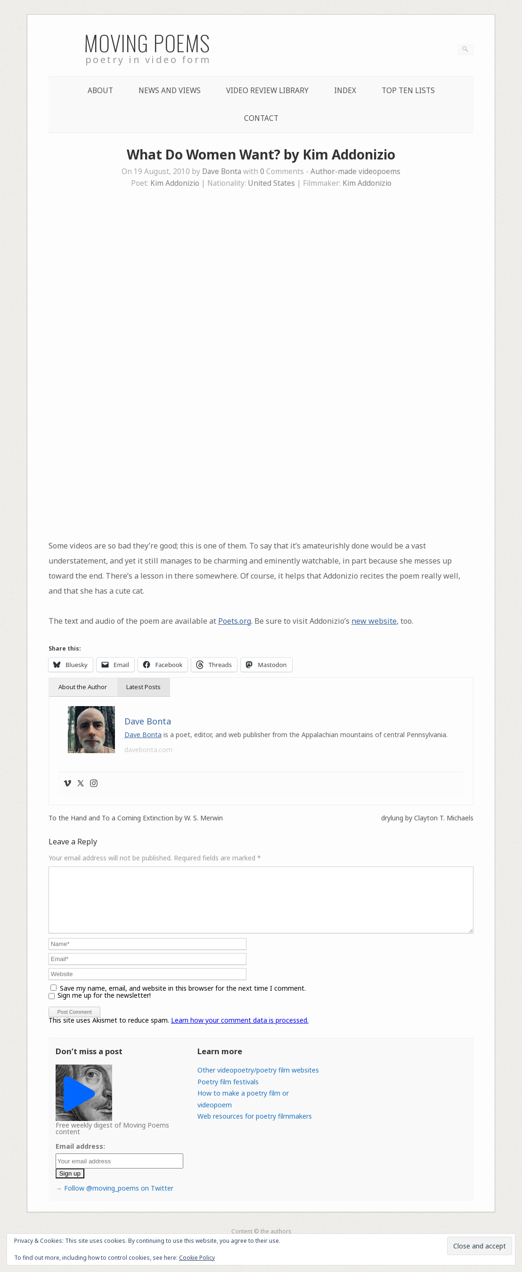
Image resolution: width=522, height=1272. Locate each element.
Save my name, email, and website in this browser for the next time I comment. (183, 999)
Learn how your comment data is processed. (240, 1031)
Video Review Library (267, 90)
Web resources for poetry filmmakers (254, 1127)
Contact (261, 118)
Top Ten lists (408, 90)
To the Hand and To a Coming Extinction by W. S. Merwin (136, 818)
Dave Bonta (221, 171)
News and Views (170, 90)
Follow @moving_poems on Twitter (118, 1199)
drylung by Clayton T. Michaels (427, 818)
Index (345, 90)
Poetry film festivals (228, 1093)
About (100, 90)
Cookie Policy (197, 1258)
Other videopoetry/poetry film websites (258, 1081)
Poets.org (234, 621)
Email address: (80, 1157)
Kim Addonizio (174, 183)
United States (271, 183)
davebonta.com (148, 749)
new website (374, 621)
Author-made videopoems (355, 171)
